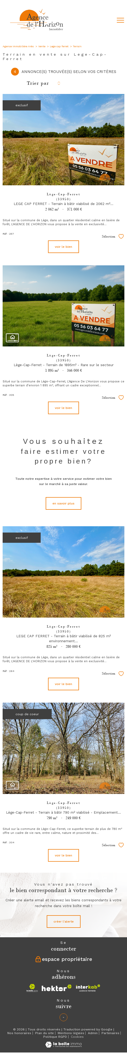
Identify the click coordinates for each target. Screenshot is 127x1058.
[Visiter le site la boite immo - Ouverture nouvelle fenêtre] (32, 988)
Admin (93, 1033)
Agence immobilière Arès (18, 46)
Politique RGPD (55, 1037)
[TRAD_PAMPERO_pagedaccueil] (36, 31)
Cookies (77, 1037)
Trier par (38, 83)
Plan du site (44, 1033)
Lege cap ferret (59, 46)
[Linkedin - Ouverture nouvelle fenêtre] (63, 1017)
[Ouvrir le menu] (120, 20)
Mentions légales (71, 1033)
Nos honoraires (19, 1033)
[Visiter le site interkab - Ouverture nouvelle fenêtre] (88, 988)
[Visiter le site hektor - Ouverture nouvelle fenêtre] (56, 988)
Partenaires (110, 1033)
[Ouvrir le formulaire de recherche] (107, 20)
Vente (41, 46)
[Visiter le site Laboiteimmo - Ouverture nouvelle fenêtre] (63, 1046)
